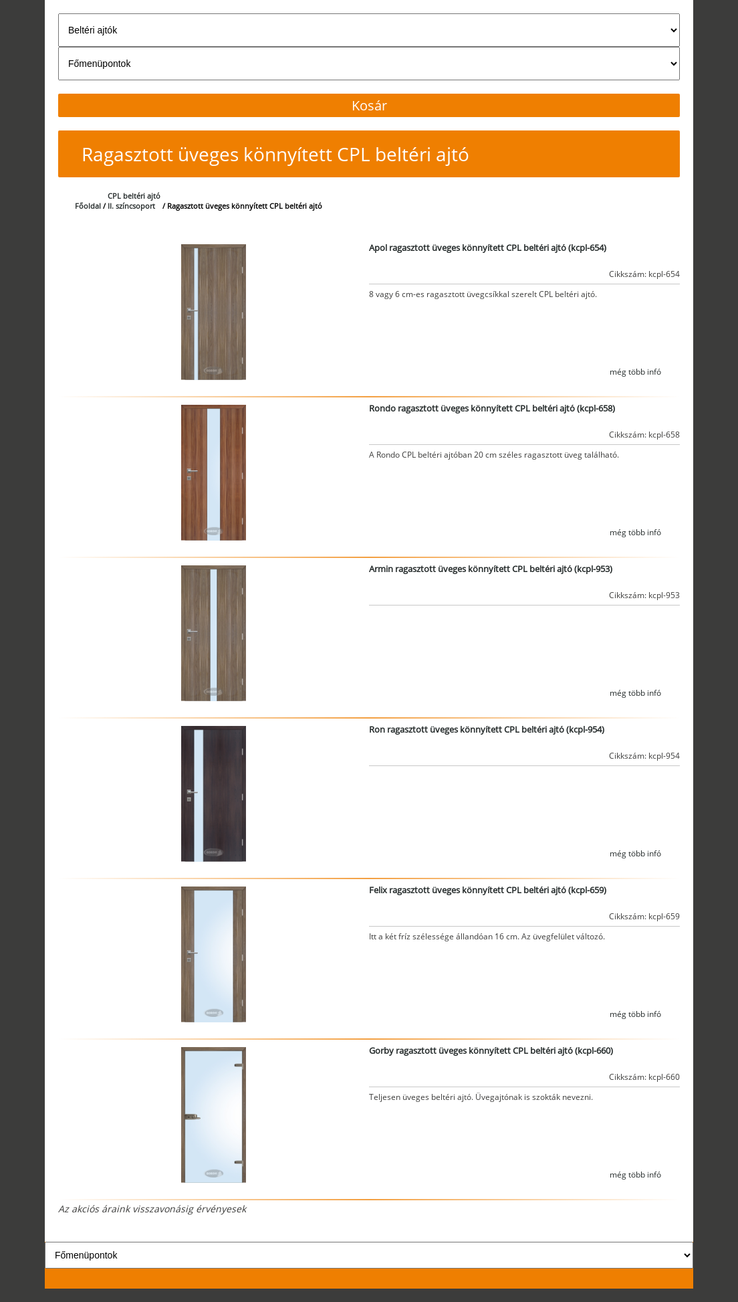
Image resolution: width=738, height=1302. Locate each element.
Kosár (369, 105)
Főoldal (88, 206)
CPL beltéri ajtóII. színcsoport (134, 201)
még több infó (635, 371)
